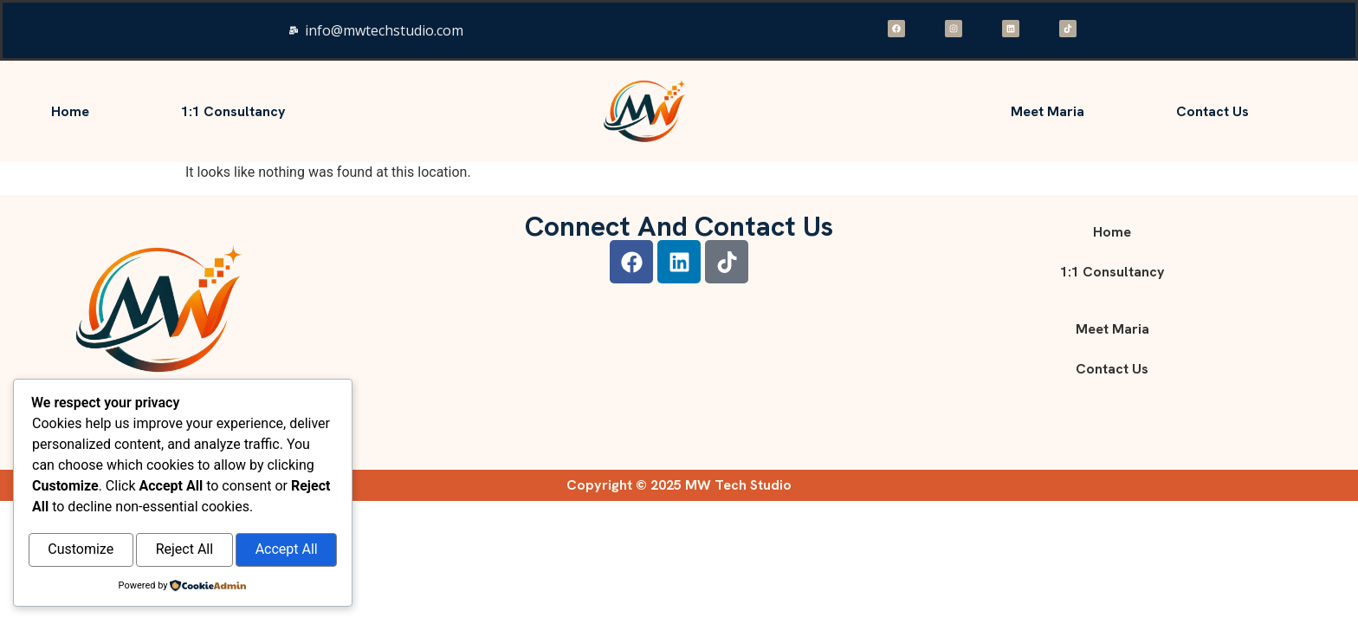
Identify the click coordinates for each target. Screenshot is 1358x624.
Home (70, 111)
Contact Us (1212, 111)
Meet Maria (1047, 111)
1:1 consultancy (233, 111)
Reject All (184, 551)
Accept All (286, 551)
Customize (80, 551)
